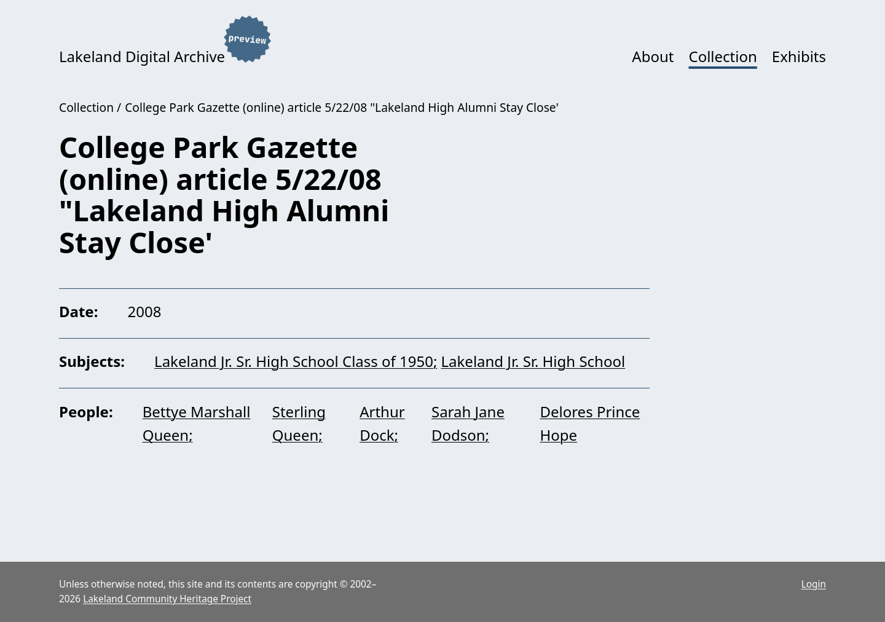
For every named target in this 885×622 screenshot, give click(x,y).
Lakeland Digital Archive (142, 56)
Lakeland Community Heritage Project (167, 598)
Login (813, 584)
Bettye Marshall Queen (197, 423)
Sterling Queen (299, 423)
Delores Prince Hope (590, 423)
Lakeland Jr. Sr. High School (533, 361)
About (653, 56)
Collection (722, 56)
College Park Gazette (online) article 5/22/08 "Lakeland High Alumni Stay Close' (342, 107)
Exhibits (799, 56)
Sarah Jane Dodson (468, 423)
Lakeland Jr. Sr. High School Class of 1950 (293, 361)
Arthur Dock (382, 423)
